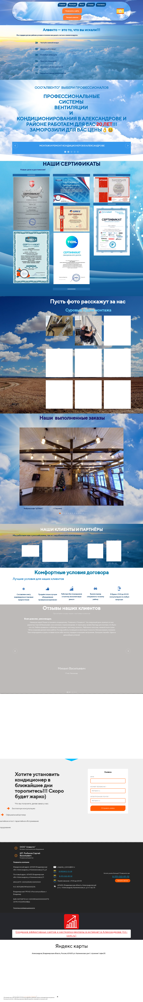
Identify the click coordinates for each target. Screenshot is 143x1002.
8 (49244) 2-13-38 (65, 869)
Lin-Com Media (30, 994)
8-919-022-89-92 (65, 874)
